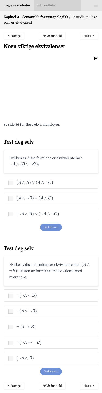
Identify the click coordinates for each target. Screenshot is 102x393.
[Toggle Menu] (95, 5)
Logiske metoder (17, 5)
